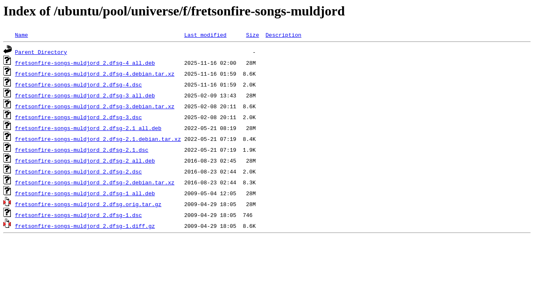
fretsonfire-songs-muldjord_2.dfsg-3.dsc (78, 117)
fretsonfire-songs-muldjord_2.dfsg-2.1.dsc (82, 149)
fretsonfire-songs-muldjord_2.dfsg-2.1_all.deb (88, 128)
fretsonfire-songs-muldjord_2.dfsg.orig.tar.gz (88, 204)
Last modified (205, 34)
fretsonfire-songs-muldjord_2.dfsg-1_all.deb (85, 193)
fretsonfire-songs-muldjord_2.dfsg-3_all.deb (85, 95)
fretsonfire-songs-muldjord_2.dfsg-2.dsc (78, 171)
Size (252, 34)
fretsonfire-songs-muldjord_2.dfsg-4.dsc (78, 84)
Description (283, 34)
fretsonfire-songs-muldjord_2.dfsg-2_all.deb (85, 160)
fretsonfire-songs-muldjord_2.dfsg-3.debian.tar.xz (94, 106)
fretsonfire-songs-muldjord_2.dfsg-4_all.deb (85, 62)
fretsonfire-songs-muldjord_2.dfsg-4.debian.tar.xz (94, 73)
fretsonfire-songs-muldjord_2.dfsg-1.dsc (78, 215)
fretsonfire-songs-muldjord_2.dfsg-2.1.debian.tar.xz (98, 139)
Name (21, 34)
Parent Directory (41, 52)
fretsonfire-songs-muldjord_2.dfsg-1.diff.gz (85, 226)
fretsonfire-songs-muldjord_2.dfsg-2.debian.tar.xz (94, 182)
